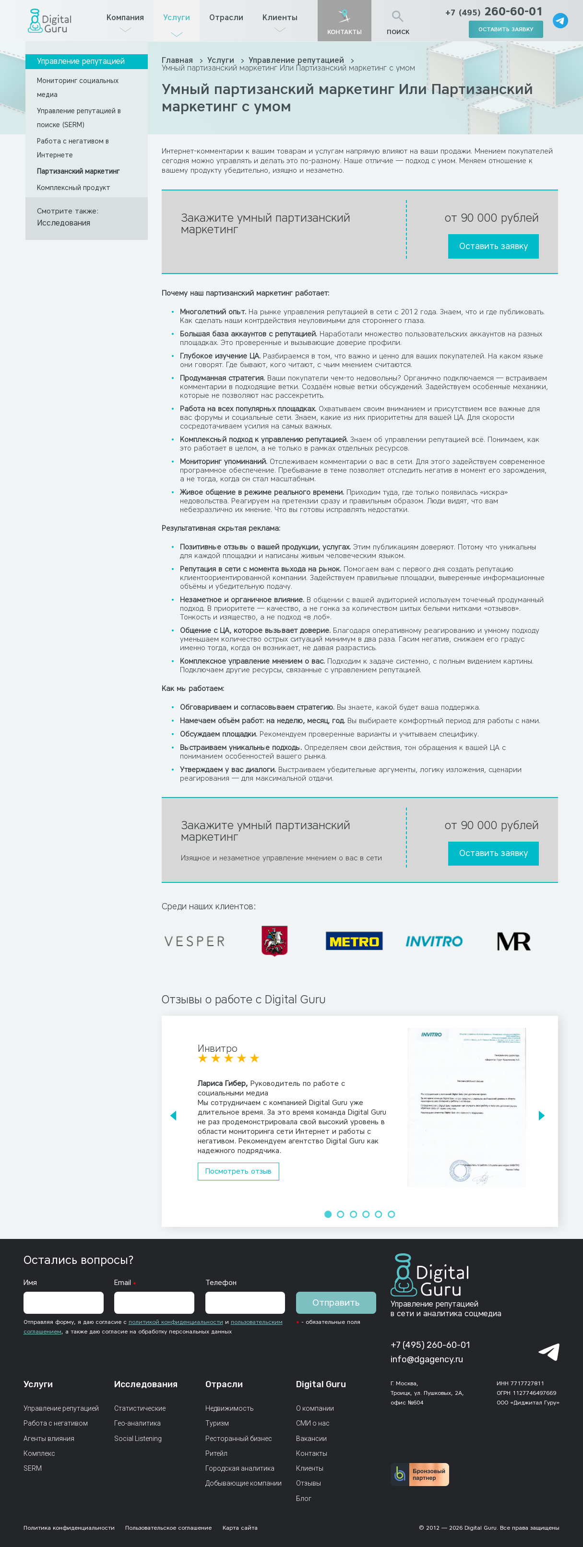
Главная (178, 60)
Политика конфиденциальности (69, 1527)
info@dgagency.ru (427, 1359)
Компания (125, 17)
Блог (303, 1498)
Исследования (63, 222)
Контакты (311, 1453)
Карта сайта (240, 1527)
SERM (33, 1468)
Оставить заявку (493, 246)
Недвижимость (229, 1408)
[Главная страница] (49, 21)
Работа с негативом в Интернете (73, 148)
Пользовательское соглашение (168, 1527)
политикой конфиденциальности (176, 1321)
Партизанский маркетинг (78, 171)
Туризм (217, 1423)
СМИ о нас (313, 1423)
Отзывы (308, 1483)
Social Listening (138, 1438)
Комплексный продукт (73, 188)
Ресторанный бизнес (238, 1438)
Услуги (176, 17)
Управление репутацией (81, 61)
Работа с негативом (56, 1423)
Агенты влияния (49, 1438)
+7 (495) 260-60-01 (430, 1345)
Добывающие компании (243, 1483)
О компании (315, 1408)
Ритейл (216, 1453)
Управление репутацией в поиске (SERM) (79, 118)
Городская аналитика (239, 1468)
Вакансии (311, 1438)
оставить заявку (506, 29)
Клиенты (279, 17)
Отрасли (226, 17)
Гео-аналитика (137, 1423)
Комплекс (39, 1453)
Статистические (140, 1408)
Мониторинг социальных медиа (78, 88)
